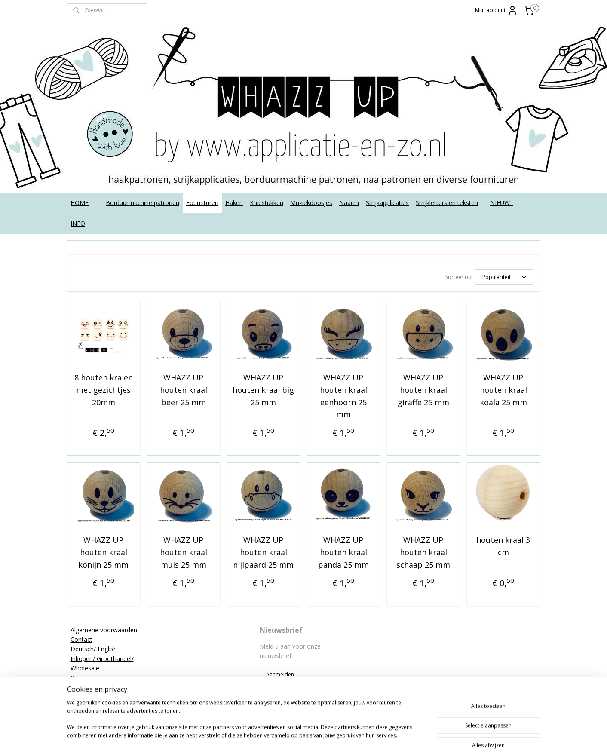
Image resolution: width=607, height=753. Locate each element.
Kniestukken (266, 203)
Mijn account (496, 10)
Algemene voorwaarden (104, 628)
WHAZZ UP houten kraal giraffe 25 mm (423, 388)
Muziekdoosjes (311, 203)
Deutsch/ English (94, 647)
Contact (81, 638)
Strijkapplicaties (387, 203)
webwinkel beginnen (352, 737)
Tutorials (83, 705)
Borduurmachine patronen (142, 203)
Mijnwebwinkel (427, 737)
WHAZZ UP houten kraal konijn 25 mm (103, 551)
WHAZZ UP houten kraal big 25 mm (263, 388)
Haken (234, 203)
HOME (80, 203)
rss (319, 737)
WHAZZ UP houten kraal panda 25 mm (343, 551)
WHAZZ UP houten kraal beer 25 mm (183, 388)
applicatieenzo (472, 628)
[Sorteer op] (504, 276)
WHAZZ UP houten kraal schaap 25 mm (423, 551)
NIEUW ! (501, 203)
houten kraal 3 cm (503, 544)
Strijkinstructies (92, 696)
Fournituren (202, 203)
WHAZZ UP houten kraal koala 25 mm (503, 388)
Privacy (80, 677)
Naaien (349, 203)
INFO (78, 223)
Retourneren (88, 686)
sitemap (301, 737)
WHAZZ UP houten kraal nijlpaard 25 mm (263, 551)
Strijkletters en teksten (447, 203)
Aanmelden (280, 673)
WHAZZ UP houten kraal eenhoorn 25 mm (343, 394)
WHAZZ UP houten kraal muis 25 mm (183, 551)
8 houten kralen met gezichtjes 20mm (103, 388)
